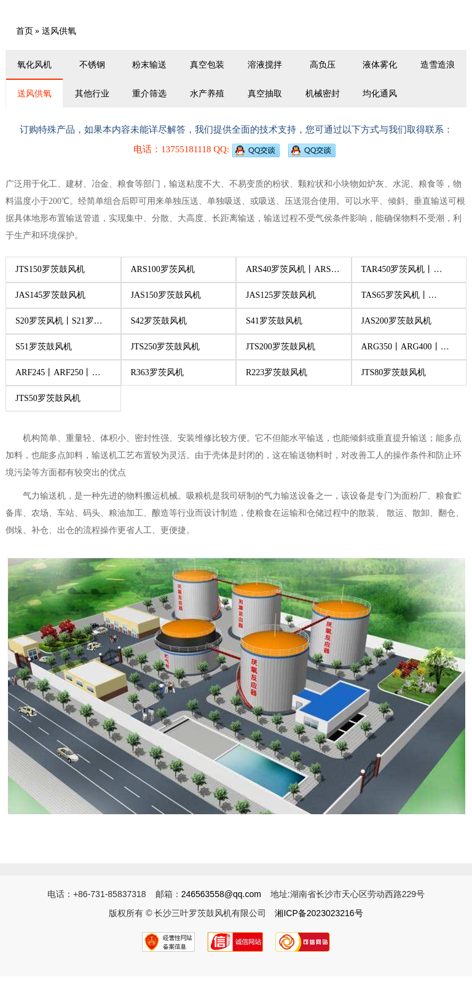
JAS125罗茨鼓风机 (281, 295)
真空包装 (207, 64)
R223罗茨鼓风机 (276, 372)
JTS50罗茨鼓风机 (48, 398)
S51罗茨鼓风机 (43, 346)
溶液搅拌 (265, 64)
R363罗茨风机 (157, 372)
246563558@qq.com (221, 894)
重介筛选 (149, 93)
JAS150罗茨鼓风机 (166, 295)
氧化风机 (34, 64)
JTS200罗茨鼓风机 (280, 346)
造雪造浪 (437, 64)
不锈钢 (92, 64)
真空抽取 (265, 93)
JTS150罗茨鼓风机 (50, 269)
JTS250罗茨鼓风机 (165, 346)
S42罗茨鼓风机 (159, 320)
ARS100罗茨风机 (163, 269)
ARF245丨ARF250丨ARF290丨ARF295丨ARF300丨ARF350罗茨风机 (62, 376)
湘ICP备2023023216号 (319, 913)
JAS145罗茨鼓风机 (50, 295)
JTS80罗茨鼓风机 (394, 372)
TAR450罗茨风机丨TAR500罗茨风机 (397, 273)
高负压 (323, 64)
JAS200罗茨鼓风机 (396, 320)
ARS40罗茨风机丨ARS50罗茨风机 (292, 273)
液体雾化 (380, 64)
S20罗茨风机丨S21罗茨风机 (59, 324)
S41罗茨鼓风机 (274, 320)
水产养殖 (207, 93)
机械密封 (322, 93)
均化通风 (380, 93)
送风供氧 (34, 93)
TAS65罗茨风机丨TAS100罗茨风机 (394, 299)
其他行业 (92, 93)
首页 (24, 31)
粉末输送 (149, 64)
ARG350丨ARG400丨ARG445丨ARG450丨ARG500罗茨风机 (401, 350)
